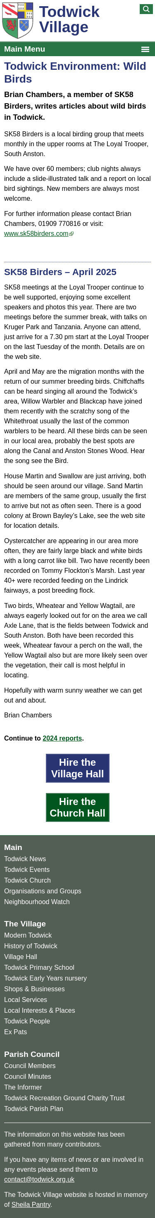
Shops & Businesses (34, 988)
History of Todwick (30, 946)
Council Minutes (27, 1076)
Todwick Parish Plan (33, 1108)
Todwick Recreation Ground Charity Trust (64, 1098)
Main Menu (24, 49)
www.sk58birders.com (36, 233)
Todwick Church (27, 880)
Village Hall (20, 956)
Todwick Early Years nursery (45, 978)
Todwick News (25, 858)
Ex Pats (15, 1031)
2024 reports (62, 738)
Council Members (29, 1065)
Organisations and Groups (42, 891)
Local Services (25, 999)
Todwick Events (27, 869)
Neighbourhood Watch (37, 901)
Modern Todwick (28, 935)
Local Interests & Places (39, 1010)
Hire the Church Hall (77, 807)
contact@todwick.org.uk (39, 1179)
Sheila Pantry (31, 1204)
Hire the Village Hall (77, 768)
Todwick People (27, 1021)
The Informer (23, 1087)
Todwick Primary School (39, 967)
